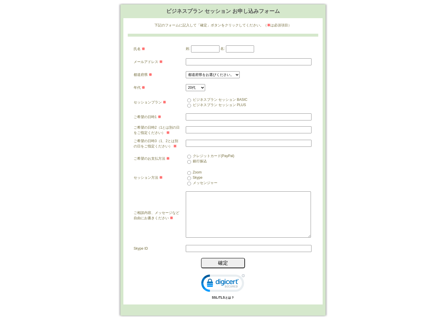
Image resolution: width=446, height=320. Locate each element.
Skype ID (141, 248)
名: (222, 49)
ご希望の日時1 (147, 117)
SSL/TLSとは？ (223, 297)
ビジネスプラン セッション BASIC (220, 100)
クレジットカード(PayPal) (213, 156)
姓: (188, 49)
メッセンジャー (205, 183)
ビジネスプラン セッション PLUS (219, 105)
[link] (223, 284)
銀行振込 (200, 161)
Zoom (197, 172)
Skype (197, 178)
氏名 (139, 49)
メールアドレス (148, 62)
